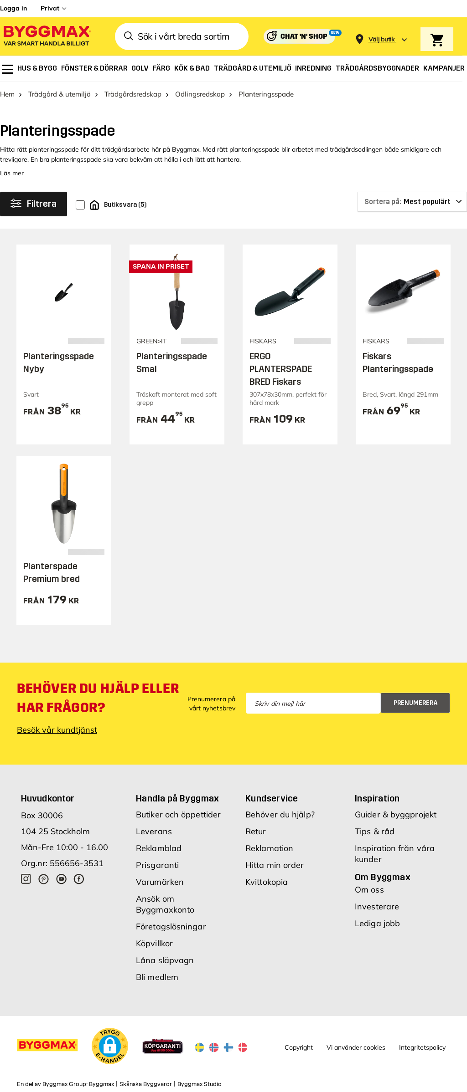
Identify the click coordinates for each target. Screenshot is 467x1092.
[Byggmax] (46, 36)
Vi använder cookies (356, 1047)
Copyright (299, 1047)
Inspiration (377, 798)
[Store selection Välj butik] (382, 39)
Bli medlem (157, 977)
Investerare (377, 906)
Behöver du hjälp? (280, 814)
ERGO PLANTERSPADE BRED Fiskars (280, 369)
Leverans (154, 831)
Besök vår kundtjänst (57, 730)
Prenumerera (416, 703)
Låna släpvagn (165, 960)
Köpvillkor (154, 943)
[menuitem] (7, 69)
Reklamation (269, 848)
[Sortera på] (412, 202)
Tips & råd (374, 831)
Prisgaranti (157, 865)
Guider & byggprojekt (395, 814)
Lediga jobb (377, 923)
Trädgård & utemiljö (59, 94)
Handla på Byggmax (177, 798)
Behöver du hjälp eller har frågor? (98, 698)
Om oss (369, 889)
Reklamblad (159, 848)
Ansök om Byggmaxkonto (165, 904)
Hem (7, 94)
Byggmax (101, 1084)
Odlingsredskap (200, 94)
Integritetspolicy (422, 1047)
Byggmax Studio (199, 1084)
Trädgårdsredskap (132, 94)
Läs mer (12, 173)
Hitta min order (274, 865)
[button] (110, 1046)
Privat (50, 8)
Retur (255, 831)
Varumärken (160, 882)
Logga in (13, 8)
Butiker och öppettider (178, 814)
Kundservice (271, 798)
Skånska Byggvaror (145, 1084)
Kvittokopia (266, 882)
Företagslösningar (171, 926)
